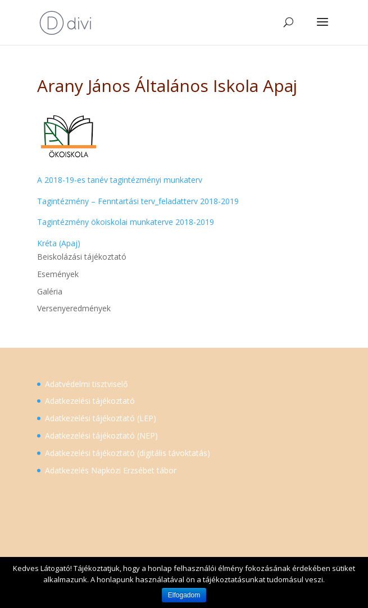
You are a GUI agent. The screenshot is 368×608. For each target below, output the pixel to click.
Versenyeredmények (74, 308)
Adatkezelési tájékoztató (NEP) (101, 435)
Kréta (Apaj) (58, 243)
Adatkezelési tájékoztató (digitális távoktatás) (127, 453)
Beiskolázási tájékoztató (81, 256)
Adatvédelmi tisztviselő (86, 384)
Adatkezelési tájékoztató (90, 400)
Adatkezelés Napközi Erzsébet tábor (110, 470)
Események (58, 274)
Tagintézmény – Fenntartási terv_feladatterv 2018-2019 (138, 201)
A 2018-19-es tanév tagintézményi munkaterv (119, 179)
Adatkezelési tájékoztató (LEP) (100, 418)
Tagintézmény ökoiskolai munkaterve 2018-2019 (125, 222)
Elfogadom (184, 595)
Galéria (49, 291)
